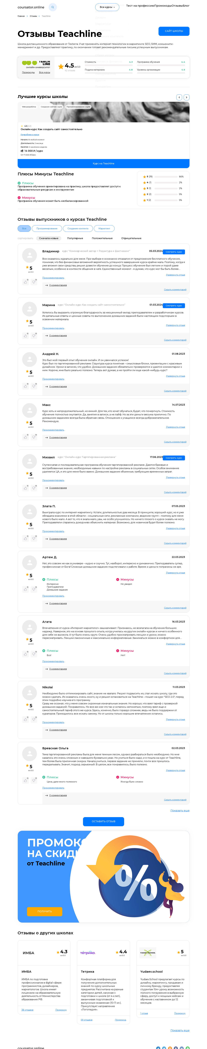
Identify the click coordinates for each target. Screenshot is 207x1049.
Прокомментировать (53, 276)
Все (24, 228)
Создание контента (78, 228)
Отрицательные (131, 238)
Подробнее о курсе (30, 134)
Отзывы (172, 7)
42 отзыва (70, 70)
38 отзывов (27, 970)
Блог (187, 7)
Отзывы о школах (55, 1029)
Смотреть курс (174, 250)
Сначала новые (48, 238)
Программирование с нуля (78, 107)
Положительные (102, 238)
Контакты (34, 1029)
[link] (174, 31)
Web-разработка (29, 107)
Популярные (75, 238)
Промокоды (153, 7)
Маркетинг (104, 228)
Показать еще (180, 807)
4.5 (27, 126)
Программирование (46, 228)
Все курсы (44, 72)
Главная (21, 16)
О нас (21, 1029)
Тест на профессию (128, 7)
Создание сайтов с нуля (51, 107)
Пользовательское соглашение (170, 1042)
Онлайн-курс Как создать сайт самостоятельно (51, 129)
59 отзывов (86, 980)
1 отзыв (144, 973)
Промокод (61, 970)
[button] (53, 7)
